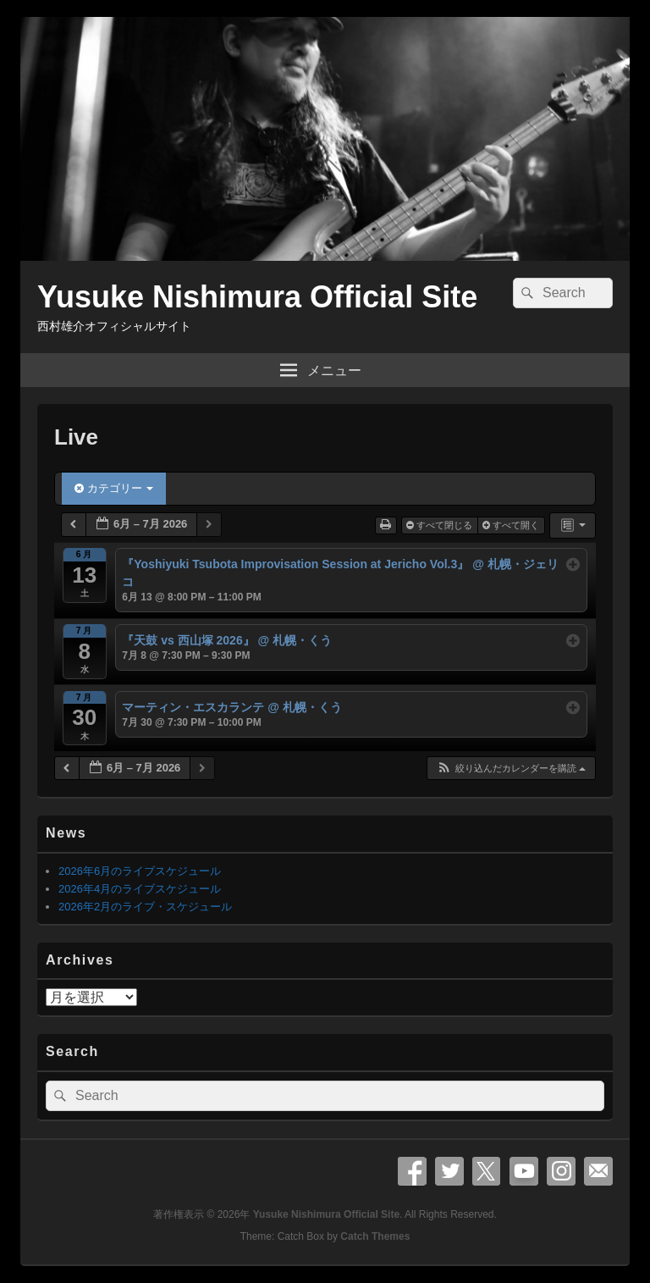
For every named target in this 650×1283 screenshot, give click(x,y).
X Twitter (486, 1171)
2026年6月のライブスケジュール (139, 871)
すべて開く (512, 525)
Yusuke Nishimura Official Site (257, 296)
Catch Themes (375, 1236)
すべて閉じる (440, 525)
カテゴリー (113, 488)
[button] (510, 768)
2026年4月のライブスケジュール (139, 888)
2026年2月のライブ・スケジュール (145, 906)
